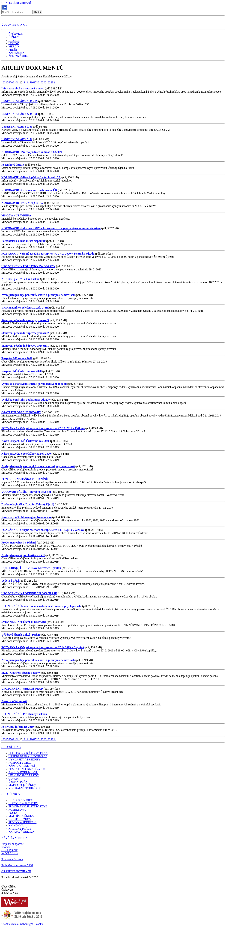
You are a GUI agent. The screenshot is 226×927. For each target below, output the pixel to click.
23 (52, 82)
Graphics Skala (10, 923)
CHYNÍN (13, 40)
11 (18, 82)
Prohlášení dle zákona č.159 (17, 865)
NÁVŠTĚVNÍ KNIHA (14, 837)
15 (29, 82)
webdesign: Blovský (31, 923)
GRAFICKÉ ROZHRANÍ (16, 2)
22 (49, 82)
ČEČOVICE (15, 33)
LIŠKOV (13, 43)
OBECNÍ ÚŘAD (11, 747)
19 (40, 82)
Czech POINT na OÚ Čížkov (9, 852)
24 (54, 82)
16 (32, 82)
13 (23, 82)
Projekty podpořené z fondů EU (12, 845)
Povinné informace (12, 859)
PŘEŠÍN (13, 49)
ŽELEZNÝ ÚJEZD (19, 56)
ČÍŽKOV (13, 36)
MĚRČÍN (13, 46)
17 (35, 82)
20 (43, 82)
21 (46, 82)
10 (15, 82)
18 (38, 82)
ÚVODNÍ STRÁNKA (14, 24)
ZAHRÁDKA (16, 52)
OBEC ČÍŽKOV (10, 794)
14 (26, 82)
